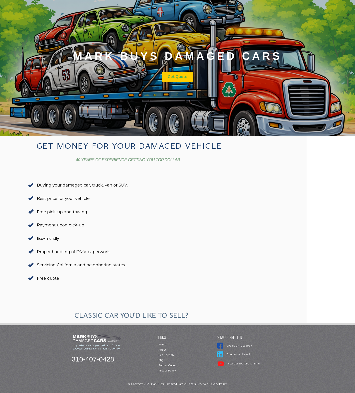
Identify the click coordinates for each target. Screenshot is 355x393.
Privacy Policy (167, 371)
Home (162, 344)
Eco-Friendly (166, 355)
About (162, 350)
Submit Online (167, 365)
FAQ (160, 360)
